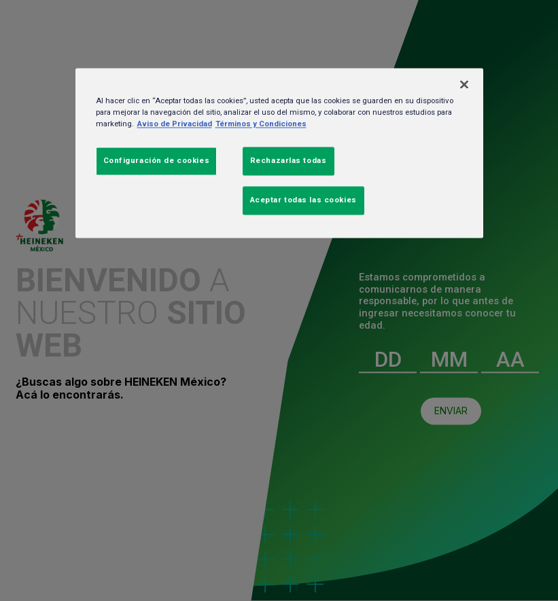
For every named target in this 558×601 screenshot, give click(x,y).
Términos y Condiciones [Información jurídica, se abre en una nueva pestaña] (261, 123)
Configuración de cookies (156, 160)
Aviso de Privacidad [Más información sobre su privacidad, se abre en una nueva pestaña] (174, 123)
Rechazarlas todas (288, 160)
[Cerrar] (464, 84)
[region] (279, 153)
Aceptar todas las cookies (303, 199)
